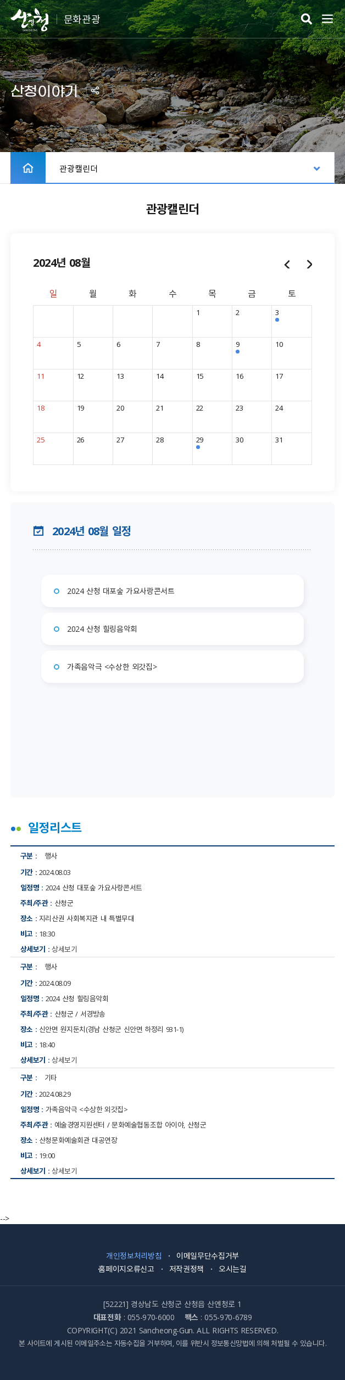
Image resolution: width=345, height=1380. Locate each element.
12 (80, 376)
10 (278, 344)
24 (278, 407)
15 (199, 376)
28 (159, 439)
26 (80, 439)
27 (120, 439)
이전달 (286, 263)
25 (40, 439)
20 (120, 407)
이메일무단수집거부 (207, 1255)
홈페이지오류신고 (126, 1268)
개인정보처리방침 (134, 1255)
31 (278, 439)
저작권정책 (186, 1268)
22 (199, 407)
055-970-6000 (151, 1316)
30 (239, 439)
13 (120, 376)
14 (159, 376)
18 (40, 407)
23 (239, 407)
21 (159, 407)
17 (278, 376)
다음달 (309, 263)
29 (199, 439)
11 (40, 376)
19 (80, 407)
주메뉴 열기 (327, 19)
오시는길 (233, 1268)
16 (239, 376)
